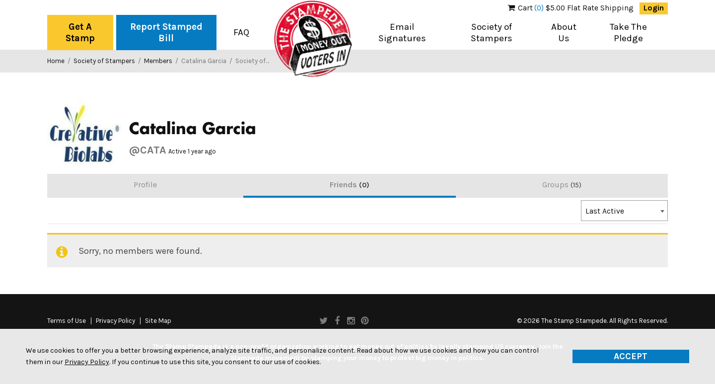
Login (654, 7)
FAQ (241, 32)
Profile (145, 184)
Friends (349, 184)
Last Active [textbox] (604, 211)
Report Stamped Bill (166, 32)
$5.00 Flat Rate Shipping (571, 7)
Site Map (158, 320)
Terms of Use (66, 320)
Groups (561, 184)
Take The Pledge (628, 32)
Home (56, 61)
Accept (630, 356)
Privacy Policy (115, 320)
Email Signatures (402, 32)
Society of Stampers (491, 32)
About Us (563, 32)
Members (158, 61)
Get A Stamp (80, 32)
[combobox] (624, 210)
